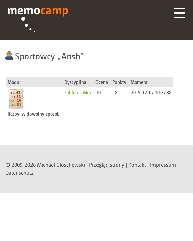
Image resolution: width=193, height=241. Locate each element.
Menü (179, 13)
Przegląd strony (106, 164)
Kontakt (137, 164)
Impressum (163, 164)
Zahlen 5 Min (77, 92)
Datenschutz (19, 172)
